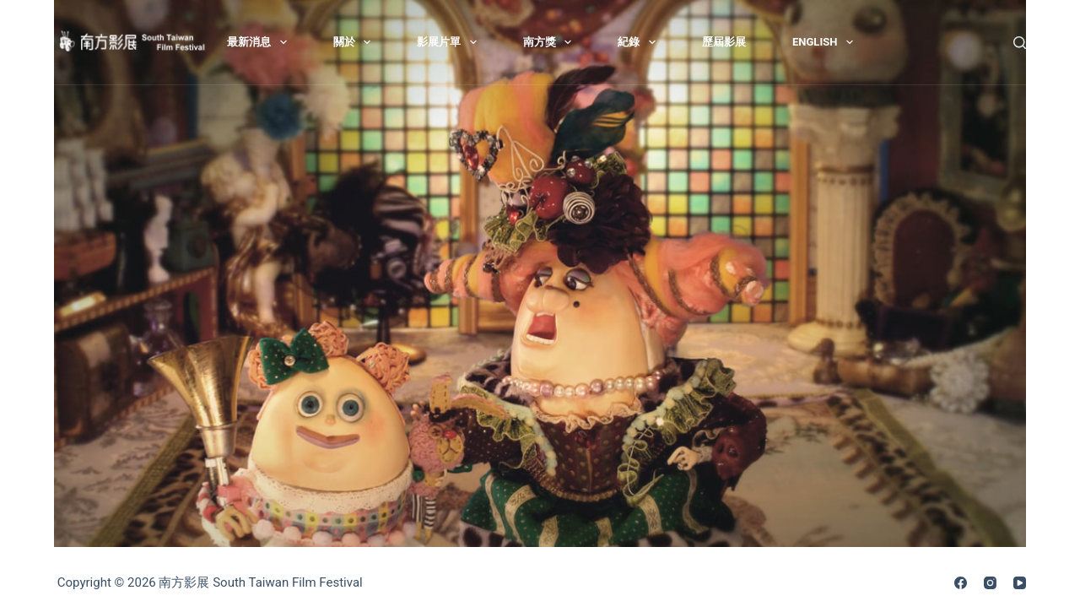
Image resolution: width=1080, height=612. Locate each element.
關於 (355, 42)
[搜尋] (1019, 42)
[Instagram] (990, 583)
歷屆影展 (724, 41)
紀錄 (640, 42)
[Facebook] (960, 583)
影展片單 (450, 42)
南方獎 (551, 42)
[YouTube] (1019, 583)
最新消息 (260, 42)
